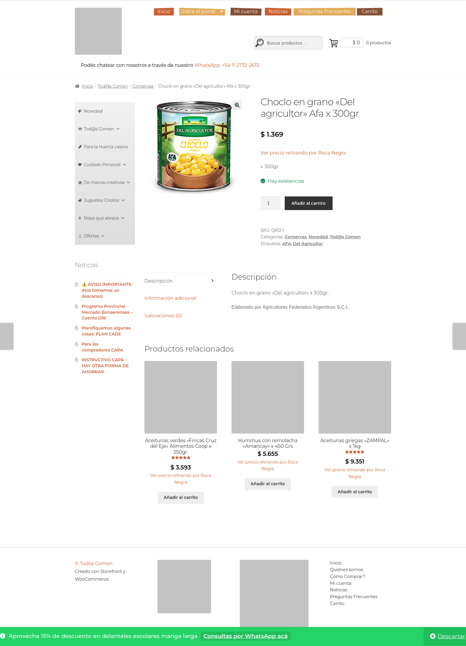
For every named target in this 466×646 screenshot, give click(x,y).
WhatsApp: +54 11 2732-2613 (227, 65)
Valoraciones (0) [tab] (163, 316)
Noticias (277, 11)
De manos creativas (107, 182)
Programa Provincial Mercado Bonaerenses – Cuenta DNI (107, 312)
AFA (286, 243)
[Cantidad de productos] (271, 203)
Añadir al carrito (309, 203)
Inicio (164, 11)
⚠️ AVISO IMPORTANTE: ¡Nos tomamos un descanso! (107, 290)
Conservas (142, 86)
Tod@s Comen (112, 86)
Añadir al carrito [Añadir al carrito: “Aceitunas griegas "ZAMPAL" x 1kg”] (355, 491)
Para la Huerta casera (106, 146)
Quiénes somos (346, 569)
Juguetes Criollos (104, 200)
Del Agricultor (308, 243)
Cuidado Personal (105, 165)
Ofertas (94, 236)
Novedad (318, 237)
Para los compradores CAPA (102, 347)
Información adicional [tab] (170, 298)
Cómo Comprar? (348, 576)
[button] (237, 105)
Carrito (370, 11)
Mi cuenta (246, 11)
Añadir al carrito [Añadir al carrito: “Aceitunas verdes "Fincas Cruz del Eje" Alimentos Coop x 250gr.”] (180, 497)
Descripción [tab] (158, 281)
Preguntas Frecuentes (324, 11)
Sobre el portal (198, 11)
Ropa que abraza (104, 218)
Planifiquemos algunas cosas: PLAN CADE (106, 331)
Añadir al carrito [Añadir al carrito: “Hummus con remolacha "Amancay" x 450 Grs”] (268, 483)
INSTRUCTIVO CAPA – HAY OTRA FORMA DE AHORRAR (105, 365)
